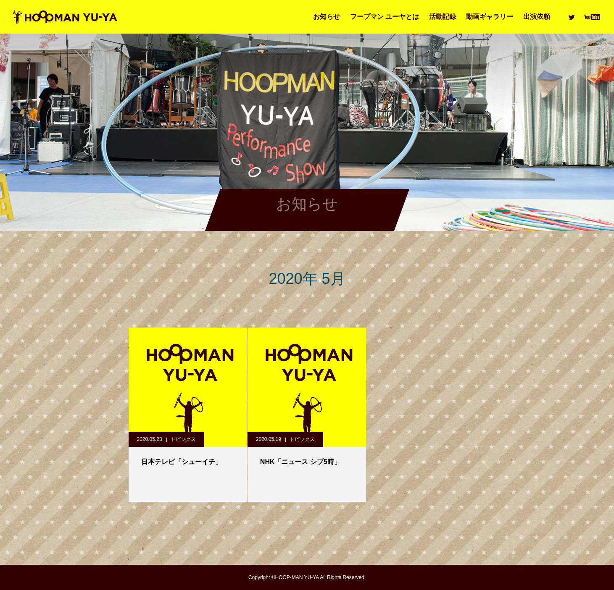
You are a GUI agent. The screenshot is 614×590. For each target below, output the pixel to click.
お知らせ (326, 16)
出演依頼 (536, 16)
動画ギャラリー (489, 16)
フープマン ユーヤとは (384, 16)
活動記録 (442, 16)
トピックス (183, 439)
